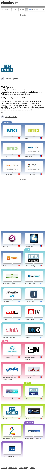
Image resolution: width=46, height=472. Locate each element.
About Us (4, 468)
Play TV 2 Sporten (11, 117)
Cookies (32, 468)
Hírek (15, 10)
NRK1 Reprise (29, 156)
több (2, 113)
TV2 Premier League (9, 438)
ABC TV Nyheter (30, 283)
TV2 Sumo (6, 266)
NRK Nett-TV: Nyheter (31, 266)
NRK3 (5, 156)
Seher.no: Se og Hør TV (10, 337)
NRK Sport (28, 399)
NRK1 (5, 138)
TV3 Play (6, 246)
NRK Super (6, 357)
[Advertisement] (23, 40)
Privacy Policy (23, 468)
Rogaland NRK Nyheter (32, 438)
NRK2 (26, 138)
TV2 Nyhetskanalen (9, 283)
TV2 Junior (28, 377)
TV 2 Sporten (7, 419)
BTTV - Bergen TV (8, 456)
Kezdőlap (6, 10)
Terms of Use (12, 468)
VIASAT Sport (29, 419)
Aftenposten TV (7, 301)
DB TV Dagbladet (30, 319)
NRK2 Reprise (7, 174)
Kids (22, 10)
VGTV (5, 319)
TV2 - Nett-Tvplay (30, 174)
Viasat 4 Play (29, 246)
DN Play (27, 337)
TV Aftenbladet (29, 301)
